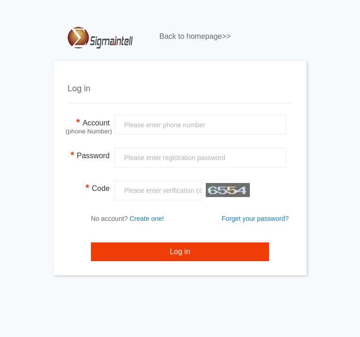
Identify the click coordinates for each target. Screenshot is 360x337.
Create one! (147, 218)
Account (89, 125)
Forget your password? (255, 218)
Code (97, 188)
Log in (180, 252)
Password (90, 155)
